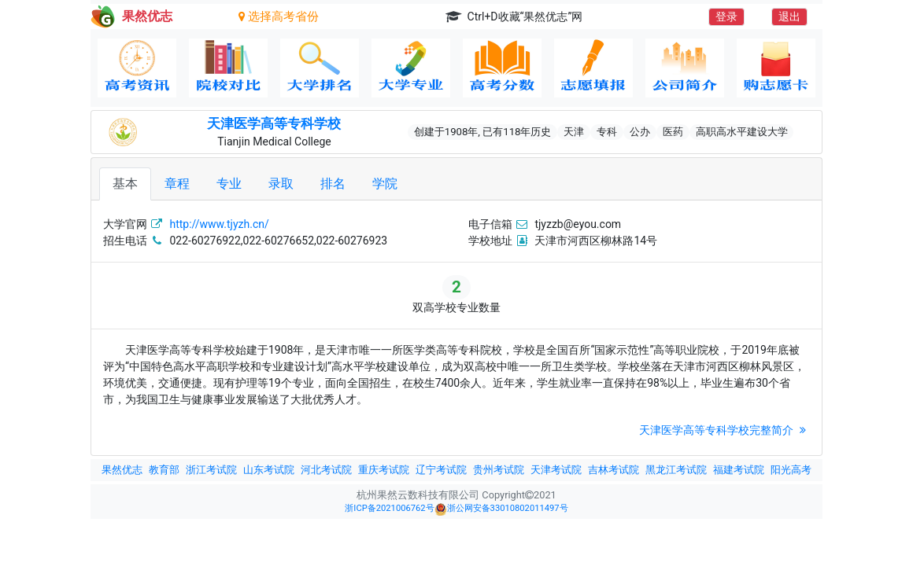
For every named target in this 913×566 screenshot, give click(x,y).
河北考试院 (326, 470)
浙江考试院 (211, 470)
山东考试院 (268, 470)
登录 (726, 16)
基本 (125, 183)
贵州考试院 (498, 470)
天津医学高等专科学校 (274, 123)
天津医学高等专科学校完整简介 (724, 430)
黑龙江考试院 (676, 470)
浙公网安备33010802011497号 (501, 509)
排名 (333, 183)
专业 (229, 183)
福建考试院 (738, 470)
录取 (281, 183)
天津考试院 (556, 470)
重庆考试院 (383, 470)
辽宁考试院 (441, 470)
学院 (384, 183)
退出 (789, 16)
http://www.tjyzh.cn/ (218, 224)
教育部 (164, 470)
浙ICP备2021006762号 (389, 508)
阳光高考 (791, 470)
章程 (177, 183)
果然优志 (122, 470)
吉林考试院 (613, 470)
